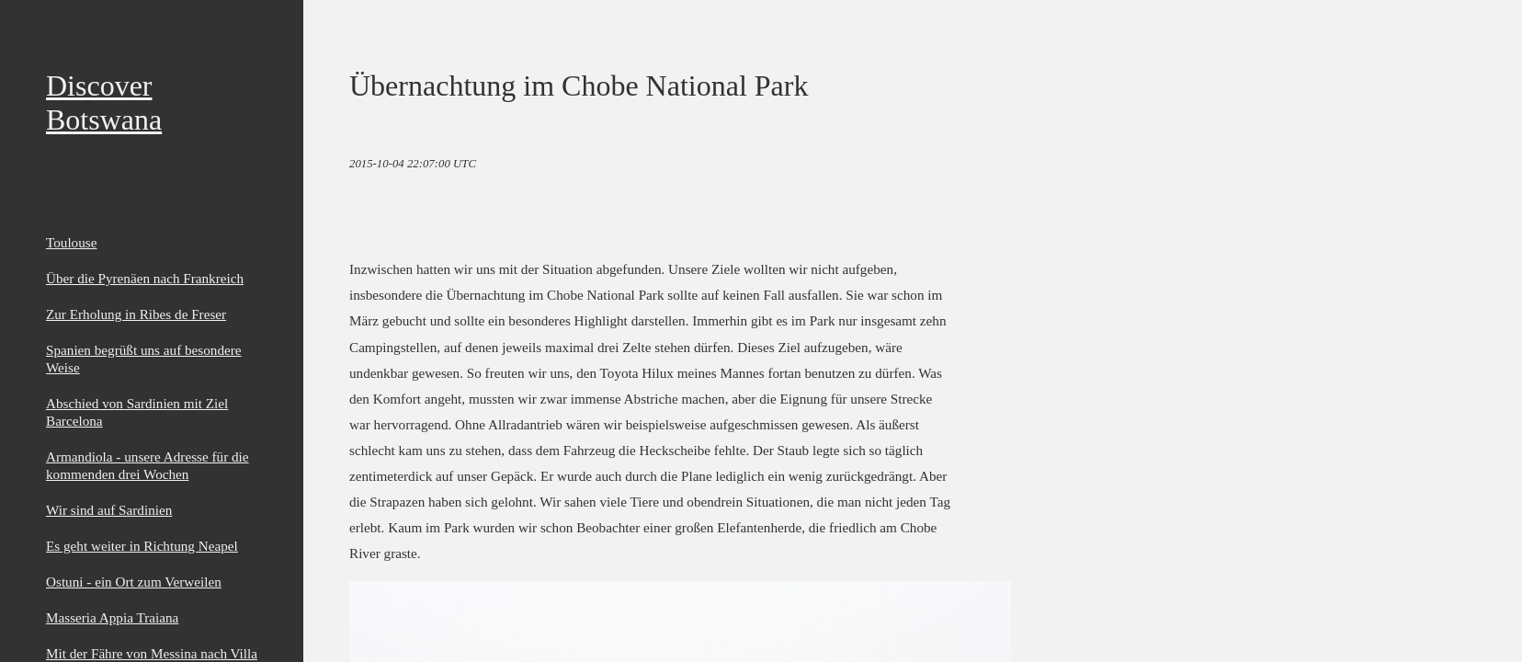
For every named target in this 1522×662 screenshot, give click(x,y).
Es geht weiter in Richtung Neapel (142, 546)
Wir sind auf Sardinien (109, 510)
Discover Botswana (104, 102)
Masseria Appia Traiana (112, 617)
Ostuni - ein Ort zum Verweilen (133, 581)
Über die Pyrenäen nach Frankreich (145, 278)
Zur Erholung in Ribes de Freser (136, 314)
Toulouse (71, 242)
